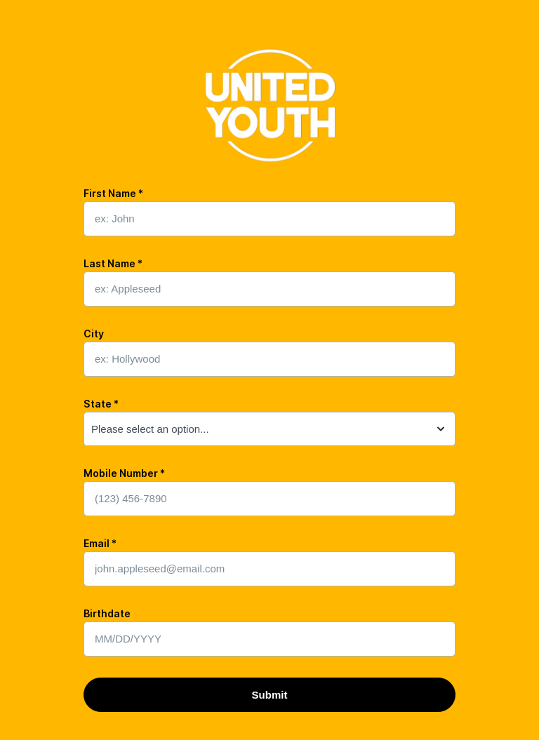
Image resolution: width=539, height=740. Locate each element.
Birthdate (107, 613)
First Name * (113, 193)
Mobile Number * (124, 473)
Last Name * (113, 263)
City (94, 333)
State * (101, 404)
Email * (100, 543)
